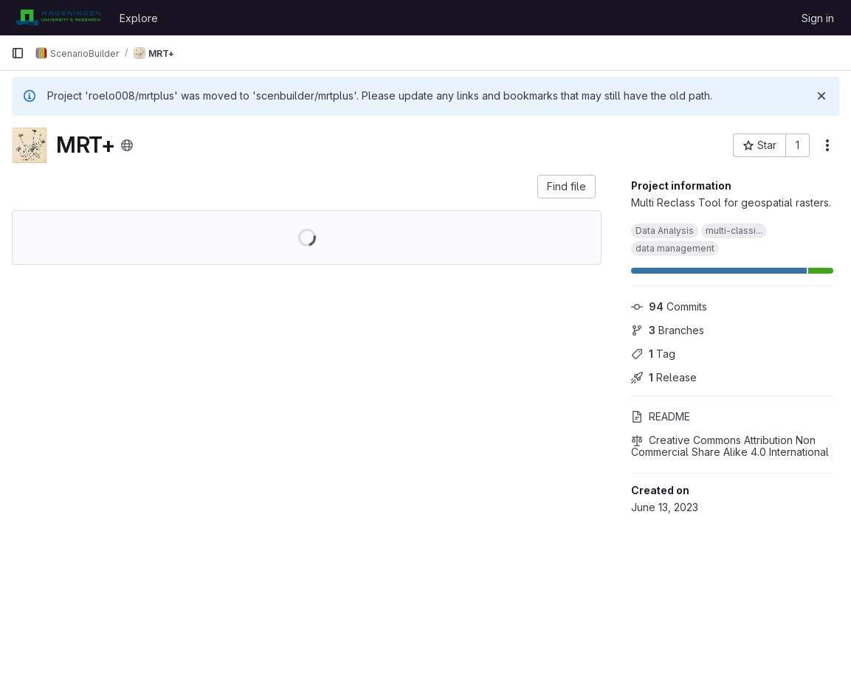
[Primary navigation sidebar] (18, 53)
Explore (139, 18)
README (660, 416)
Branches (667, 330)
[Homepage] (58, 18)
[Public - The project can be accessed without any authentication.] (127, 145)
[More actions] (827, 145)
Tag (653, 353)
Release (664, 377)
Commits (669, 306)
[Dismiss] (821, 96)
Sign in (818, 18)
